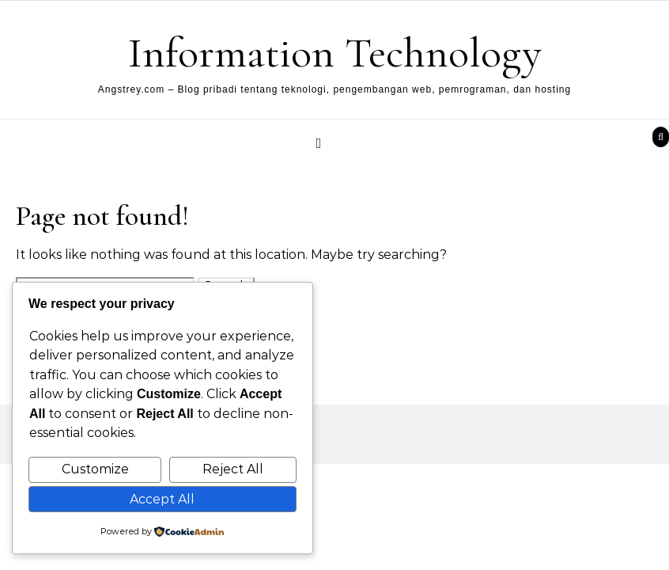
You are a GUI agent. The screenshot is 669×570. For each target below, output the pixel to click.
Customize (95, 469)
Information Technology (335, 52)
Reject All (232, 469)
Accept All (162, 499)
